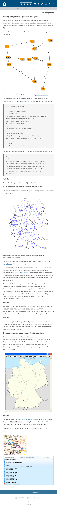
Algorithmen (15, 9)
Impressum (28, 504)
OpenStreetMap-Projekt (21, 272)
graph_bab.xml (7, 264)
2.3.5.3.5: (4, 9)
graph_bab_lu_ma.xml (41, 95)
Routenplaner (49, 9)
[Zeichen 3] (27, 3)
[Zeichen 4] (30, 3)
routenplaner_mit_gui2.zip (30, 419)
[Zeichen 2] (24, 3)
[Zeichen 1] (21, 3)
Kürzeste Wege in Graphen (41, 9)
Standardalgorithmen (21, 9)
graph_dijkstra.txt (26, 101)
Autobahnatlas (37, 268)
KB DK (39, 492)
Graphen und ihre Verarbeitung (30, 9)
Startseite (9, 9)
